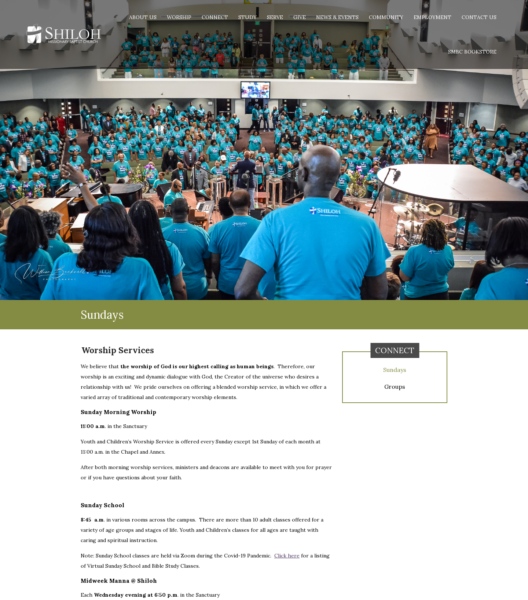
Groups (394, 386)
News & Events (337, 17)
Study (247, 17)
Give (299, 17)
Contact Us (479, 17)
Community (386, 17)
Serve (275, 17)
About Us (143, 17)
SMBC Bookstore (472, 51)
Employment (432, 17)
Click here (287, 555)
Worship (179, 17)
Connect (215, 17)
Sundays (394, 369)
